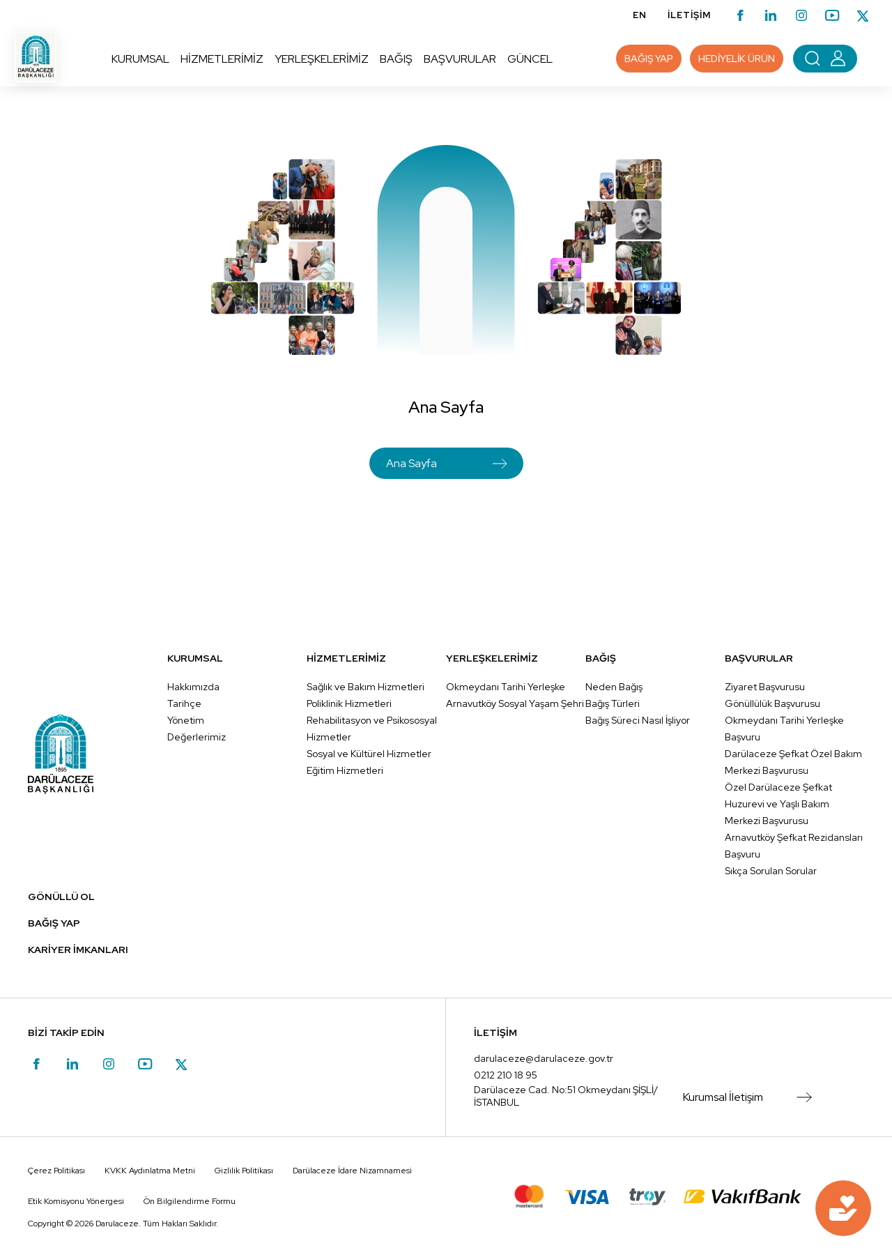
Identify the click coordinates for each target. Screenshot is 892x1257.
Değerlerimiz (196, 737)
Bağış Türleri (612, 703)
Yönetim (185, 720)
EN (640, 15)
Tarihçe (184, 703)
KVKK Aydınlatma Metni (150, 1170)
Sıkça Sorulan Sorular (771, 870)
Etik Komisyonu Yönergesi (76, 1201)
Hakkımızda (193, 686)
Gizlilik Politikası (244, 1170)
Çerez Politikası (56, 1170)
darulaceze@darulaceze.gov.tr (543, 1058)
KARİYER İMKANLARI (78, 949)
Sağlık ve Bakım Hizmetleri (365, 686)
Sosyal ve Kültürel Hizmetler (369, 753)
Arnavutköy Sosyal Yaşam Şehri (515, 703)
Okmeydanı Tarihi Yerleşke (505, 686)
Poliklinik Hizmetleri (349, 703)
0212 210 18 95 (505, 1075)
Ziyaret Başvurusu (765, 686)
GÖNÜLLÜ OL (61, 896)
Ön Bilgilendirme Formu (190, 1201)
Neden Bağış (614, 686)
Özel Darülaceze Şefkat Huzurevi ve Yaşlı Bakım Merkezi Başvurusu (778, 804)
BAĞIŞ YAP (54, 923)
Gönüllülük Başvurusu (772, 703)
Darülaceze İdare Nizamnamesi (352, 1170)
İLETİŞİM (689, 15)
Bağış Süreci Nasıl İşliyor (637, 720)
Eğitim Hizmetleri (345, 770)
